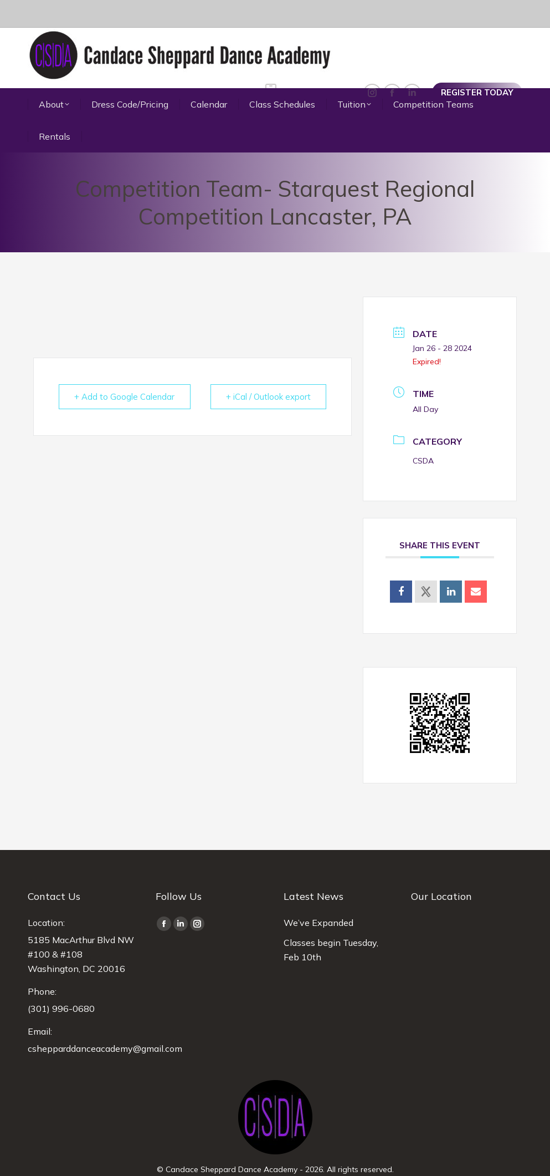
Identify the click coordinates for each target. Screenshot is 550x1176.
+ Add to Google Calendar (125, 369)
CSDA (423, 433)
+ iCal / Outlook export (267, 369)
